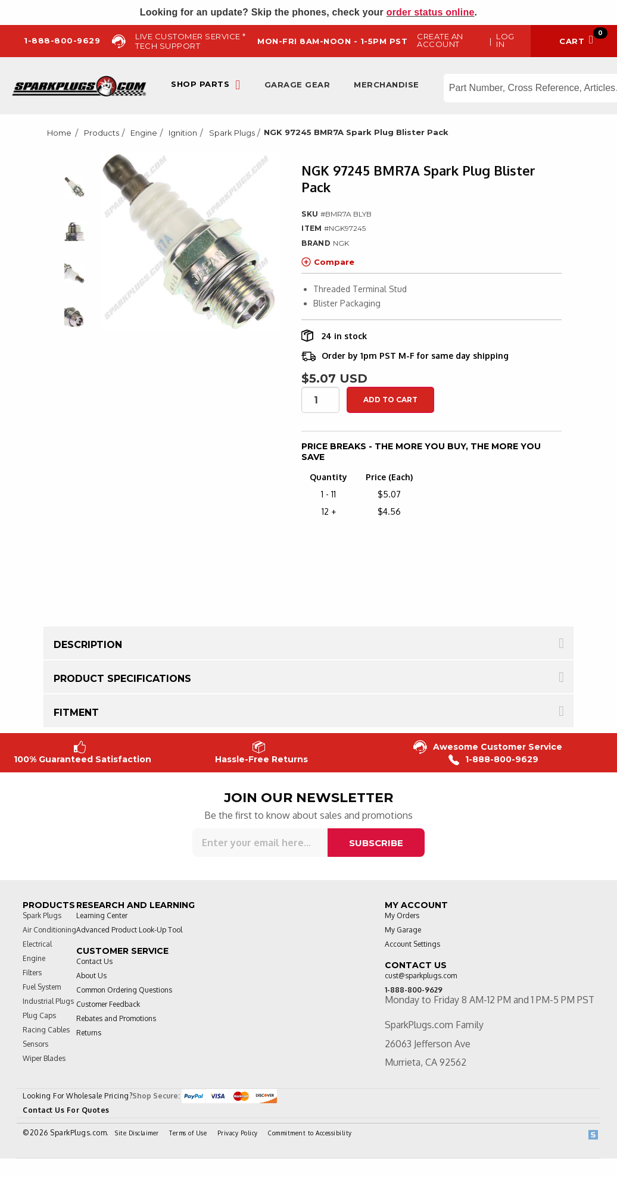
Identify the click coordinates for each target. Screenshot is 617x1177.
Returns (88, 1032)
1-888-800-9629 (493, 759)
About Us (91, 975)
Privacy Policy (237, 1133)
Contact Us (94, 961)
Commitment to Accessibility (310, 1133)
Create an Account (440, 40)
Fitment (76, 712)
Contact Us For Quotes (66, 1110)
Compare (327, 262)
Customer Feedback (108, 1004)
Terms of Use (188, 1133)
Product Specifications (122, 678)
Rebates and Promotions (116, 1018)
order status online (431, 12)
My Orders (402, 915)
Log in (505, 40)
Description (88, 644)
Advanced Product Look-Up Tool (129, 929)
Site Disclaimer (137, 1133)
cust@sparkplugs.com (421, 975)
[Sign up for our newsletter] (260, 842)
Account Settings (412, 944)
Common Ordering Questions (124, 989)
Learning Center (101, 915)
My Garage (403, 929)
